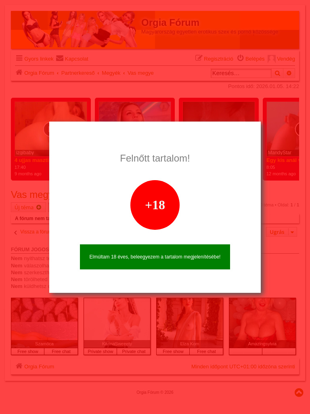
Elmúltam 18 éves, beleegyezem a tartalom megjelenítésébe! (155, 257)
